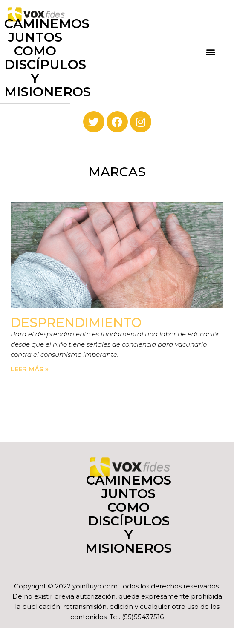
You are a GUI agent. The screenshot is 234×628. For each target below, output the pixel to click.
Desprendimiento (76, 322)
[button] (211, 52)
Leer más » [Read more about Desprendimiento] (30, 369)
